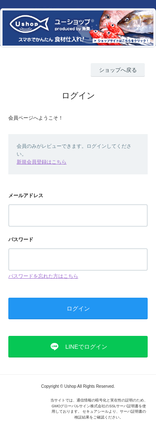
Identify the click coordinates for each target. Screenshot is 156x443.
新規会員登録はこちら (42, 162)
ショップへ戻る (118, 70)
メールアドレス (25, 195)
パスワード (20, 239)
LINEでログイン (86, 346)
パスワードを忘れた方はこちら (43, 276)
